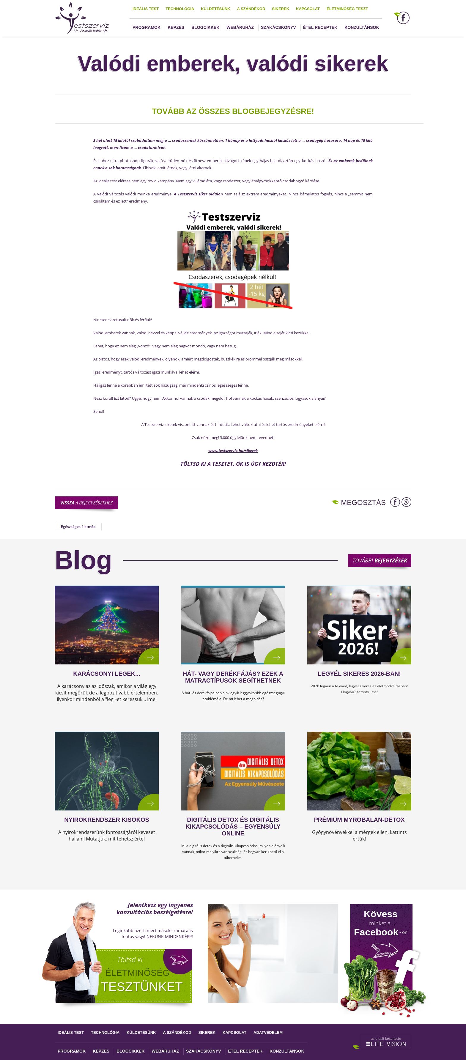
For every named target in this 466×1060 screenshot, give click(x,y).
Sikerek (280, 9)
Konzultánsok (361, 27)
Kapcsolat (308, 9)
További (379, 560)
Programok (146, 27)
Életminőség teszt (347, 9)
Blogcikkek (205, 27)
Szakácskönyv (278, 27)
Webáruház (240, 27)
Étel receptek (320, 27)
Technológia (180, 9)
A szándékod (251, 9)
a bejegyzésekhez (86, 503)
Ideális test (146, 9)
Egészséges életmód (78, 526)
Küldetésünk (215, 9)
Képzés (176, 27)
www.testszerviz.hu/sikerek (233, 450)
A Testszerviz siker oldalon (198, 194)
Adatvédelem (268, 1032)
